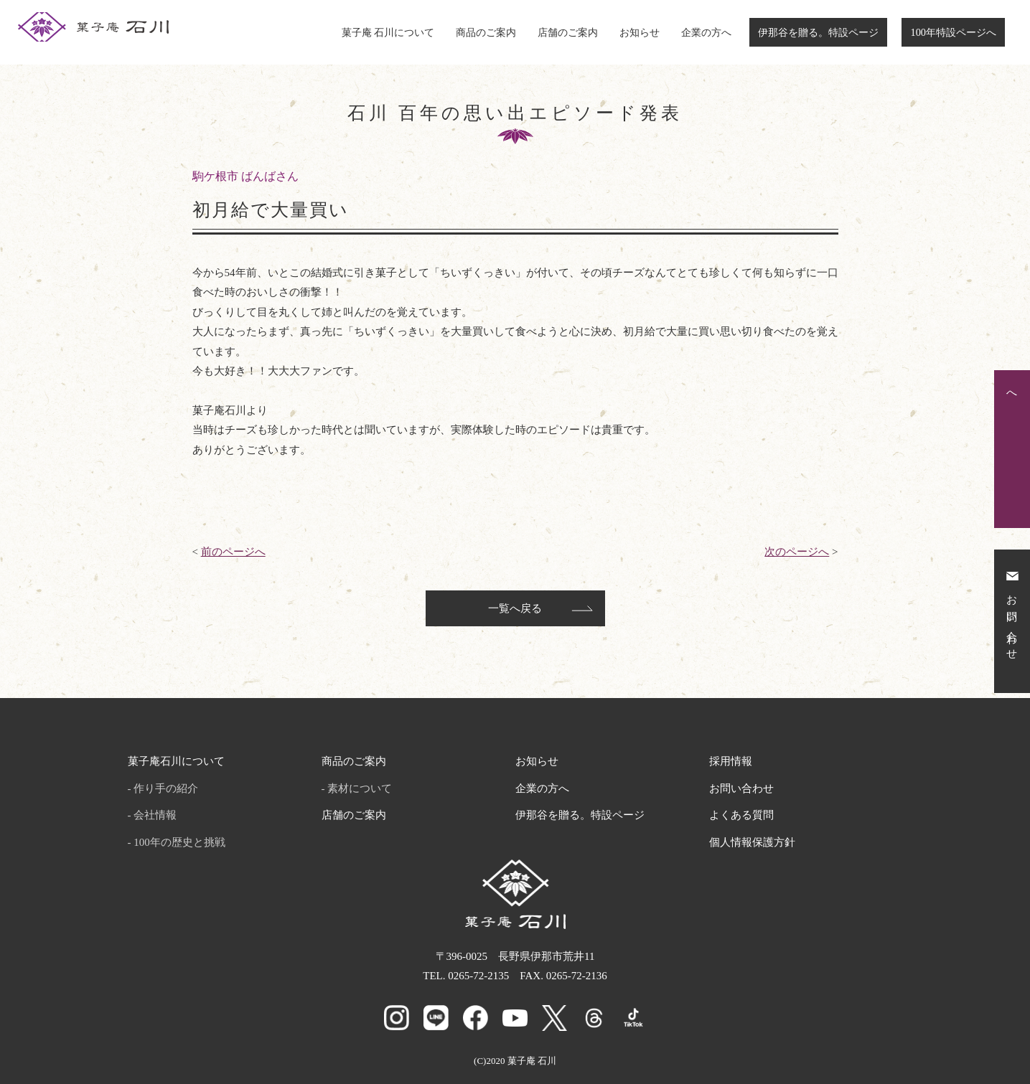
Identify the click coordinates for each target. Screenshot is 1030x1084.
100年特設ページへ (953, 32)
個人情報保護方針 (752, 842)
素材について (359, 788)
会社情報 (155, 815)
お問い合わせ (741, 788)
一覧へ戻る (515, 608)
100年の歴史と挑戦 (179, 842)
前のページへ (233, 551)
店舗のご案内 (568, 32)
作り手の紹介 (166, 788)
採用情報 (730, 761)
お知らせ (639, 32)
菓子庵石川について (176, 761)
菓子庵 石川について (388, 32)
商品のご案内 (486, 32)
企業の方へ (706, 32)
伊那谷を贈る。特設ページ (818, 32)
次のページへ (796, 551)
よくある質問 (741, 815)
